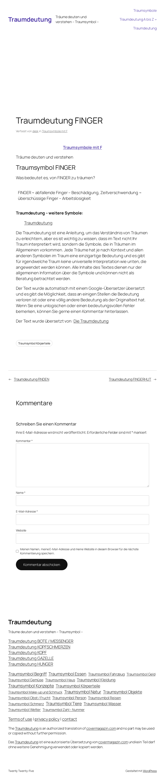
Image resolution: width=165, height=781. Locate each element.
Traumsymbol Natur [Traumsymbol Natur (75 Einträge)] (82, 692)
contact (69, 719)
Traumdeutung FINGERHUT (130, 379)
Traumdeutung (30, 19)
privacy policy (47, 719)
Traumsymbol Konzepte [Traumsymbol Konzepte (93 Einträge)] (31, 686)
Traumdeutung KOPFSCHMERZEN (39, 647)
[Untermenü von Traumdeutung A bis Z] (156, 19)
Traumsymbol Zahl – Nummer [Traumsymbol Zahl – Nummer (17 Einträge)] (64, 709)
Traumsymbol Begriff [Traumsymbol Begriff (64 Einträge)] (27, 674)
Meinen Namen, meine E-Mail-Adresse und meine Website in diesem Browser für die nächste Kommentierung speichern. (79, 551)
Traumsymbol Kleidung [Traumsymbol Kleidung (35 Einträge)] (96, 679)
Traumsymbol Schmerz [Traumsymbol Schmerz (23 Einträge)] (26, 703)
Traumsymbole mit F (55, 131)
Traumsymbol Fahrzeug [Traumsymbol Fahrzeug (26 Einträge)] (106, 674)
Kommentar (24, 441)
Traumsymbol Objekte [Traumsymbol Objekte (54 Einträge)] (122, 692)
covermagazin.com (101, 728)
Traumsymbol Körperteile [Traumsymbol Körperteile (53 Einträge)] (78, 686)
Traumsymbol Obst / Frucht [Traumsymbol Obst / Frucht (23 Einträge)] (29, 697)
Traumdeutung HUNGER (30, 664)
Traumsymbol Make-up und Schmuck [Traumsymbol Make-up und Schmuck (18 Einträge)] (35, 692)
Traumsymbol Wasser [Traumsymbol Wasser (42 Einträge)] (102, 703)
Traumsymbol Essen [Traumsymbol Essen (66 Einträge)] (67, 674)
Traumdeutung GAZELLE (31, 658)
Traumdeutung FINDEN (31, 379)
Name (20, 493)
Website (21, 530)
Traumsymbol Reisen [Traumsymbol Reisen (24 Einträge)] (104, 697)
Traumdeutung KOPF (27, 652)
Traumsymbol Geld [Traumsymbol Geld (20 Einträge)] (141, 674)
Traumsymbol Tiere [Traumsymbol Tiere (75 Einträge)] (64, 703)
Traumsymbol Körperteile (34, 343)
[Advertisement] (82, 64)
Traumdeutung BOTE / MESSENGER (40, 641)
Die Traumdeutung (91, 321)
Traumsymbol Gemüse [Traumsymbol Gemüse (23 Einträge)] (25, 679)
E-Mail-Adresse (27, 511)
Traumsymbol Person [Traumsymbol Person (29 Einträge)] (69, 697)
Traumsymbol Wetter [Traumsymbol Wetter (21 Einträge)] (24, 709)
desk (35, 131)
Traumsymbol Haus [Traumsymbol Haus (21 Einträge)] (60, 679)
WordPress (150, 771)
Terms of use (20, 719)
